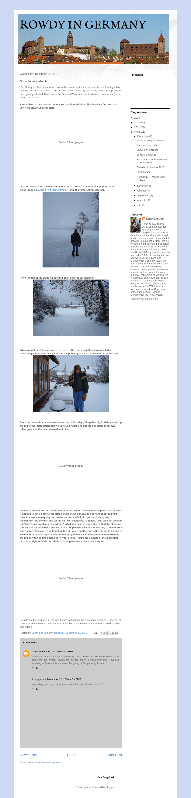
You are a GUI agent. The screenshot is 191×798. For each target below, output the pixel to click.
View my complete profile (144, 298)
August (141, 200)
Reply (35, 668)
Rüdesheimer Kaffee (148, 145)
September (143, 195)
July (139, 205)
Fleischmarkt (144, 172)
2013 (137, 117)
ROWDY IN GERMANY (83, 25)
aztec (35, 651)
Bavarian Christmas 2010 (150, 167)
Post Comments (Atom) (48, 762)
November (143, 185)
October (142, 190)
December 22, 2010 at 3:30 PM (56, 651)
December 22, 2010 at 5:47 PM (64, 679)
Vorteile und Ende (146, 154)
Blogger (110, 787)
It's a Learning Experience (151, 140)
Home (71, 755)
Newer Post (29, 755)
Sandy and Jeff (155, 218)
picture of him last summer (51, 189)
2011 (137, 127)
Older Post (114, 755)
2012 (137, 122)
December (143, 136)
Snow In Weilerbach (147, 149)
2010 (137, 132)
